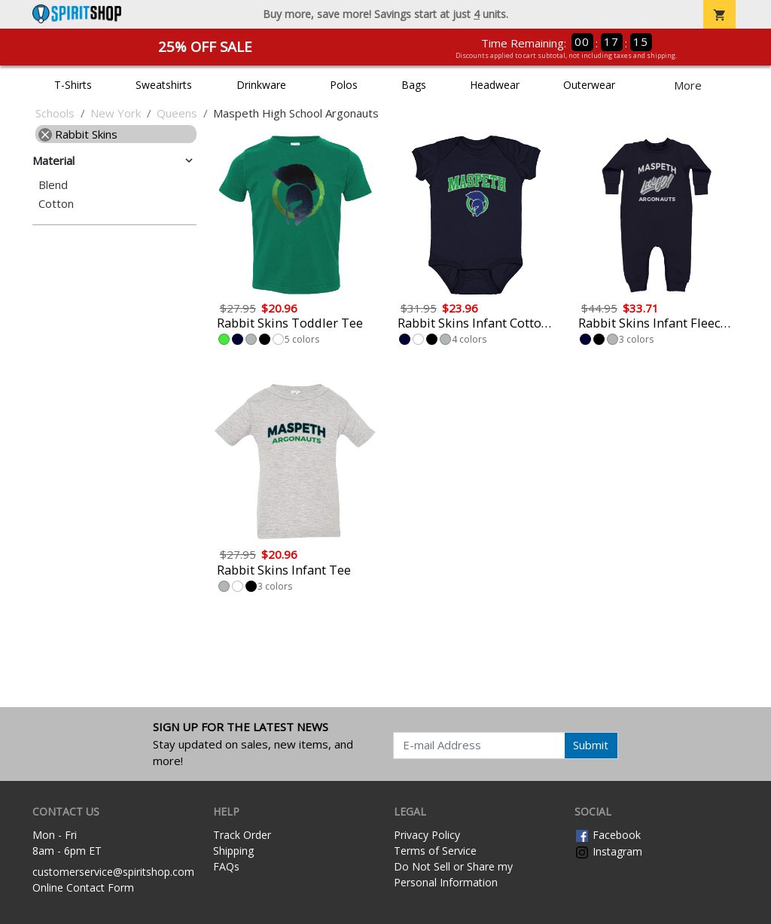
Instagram (608, 851)
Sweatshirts (164, 85)
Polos (344, 85)
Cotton (56, 203)
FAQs (226, 866)
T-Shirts (73, 85)
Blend (53, 184)
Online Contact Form (83, 887)
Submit (590, 744)
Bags (413, 85)
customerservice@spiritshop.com (113, 872)
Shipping (233, 850)
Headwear (495, 85)
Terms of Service (435, 850)
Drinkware (261, 85)
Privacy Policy (427, 835)
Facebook (607, 835)
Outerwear (589, 85)
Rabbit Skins (77, 134)
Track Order (242, 835)
